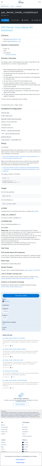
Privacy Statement (20, 459)
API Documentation (11, 54)
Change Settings (20, 462)
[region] (21, 459)
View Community (21, 404)
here (20, 217)
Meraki (4, 317)
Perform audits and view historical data (11, 286)
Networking (5, 311)
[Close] (40, 454)
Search (12, 6)
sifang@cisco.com (15, 41)
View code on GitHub (21, 295)
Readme (6, 20)
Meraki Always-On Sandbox (32, 270)
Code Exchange (5, 6)
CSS (3, 324)
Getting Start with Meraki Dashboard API (23, 278)
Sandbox (26, 20)
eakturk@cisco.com (15, 39)
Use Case (16, 20)
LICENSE (36, 211)
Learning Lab (37, 20)
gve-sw (7, 301)
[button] (25, 404)
